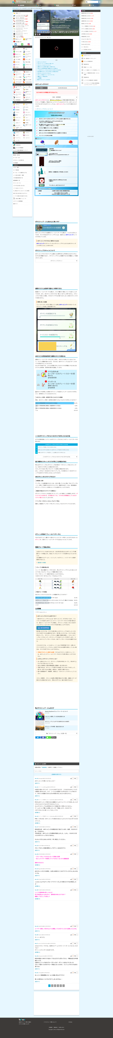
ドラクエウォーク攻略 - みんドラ (50, 1022)
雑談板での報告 (42, 562)
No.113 (36, 868)
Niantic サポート (43, 612)
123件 (49, 37)
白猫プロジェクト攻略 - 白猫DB (25, 1022)
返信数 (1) (37, 812)
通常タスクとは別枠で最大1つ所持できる (46, 66)
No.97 (36, 943)
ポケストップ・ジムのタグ (44, 79)
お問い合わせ (61, 1027)
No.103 (36, 956)
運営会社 (55, 1027)
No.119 (36, 799)
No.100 (36, 890)
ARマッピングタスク (42, 62)
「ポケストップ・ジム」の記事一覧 (56, 733)
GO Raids (70, 1022)
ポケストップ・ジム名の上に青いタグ (46, 63)
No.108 (36, 854)
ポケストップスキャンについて (44, 65)
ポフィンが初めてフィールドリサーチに (46, 74)
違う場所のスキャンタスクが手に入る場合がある (48, 71)
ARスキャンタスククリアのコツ (44, 73)
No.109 (36, 934)
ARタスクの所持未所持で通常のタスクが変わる (48, 68)
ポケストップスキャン (56, 261)
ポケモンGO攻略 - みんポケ (24, 2)
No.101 (36, 972)
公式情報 (39, 78)
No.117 (36, 826)
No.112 (36, 879)
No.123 (36, 778)
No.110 (36, 926)
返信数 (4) (37, 899)
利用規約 (50, 1027)
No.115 (36, 845)
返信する (37, 783)
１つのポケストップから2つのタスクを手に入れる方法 (49, 70)
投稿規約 (44, 767)
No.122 (36, 787)
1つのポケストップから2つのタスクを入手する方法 (56, 457)
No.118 (36, 816)
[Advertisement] (56, 208)
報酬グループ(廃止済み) (43, 76)
